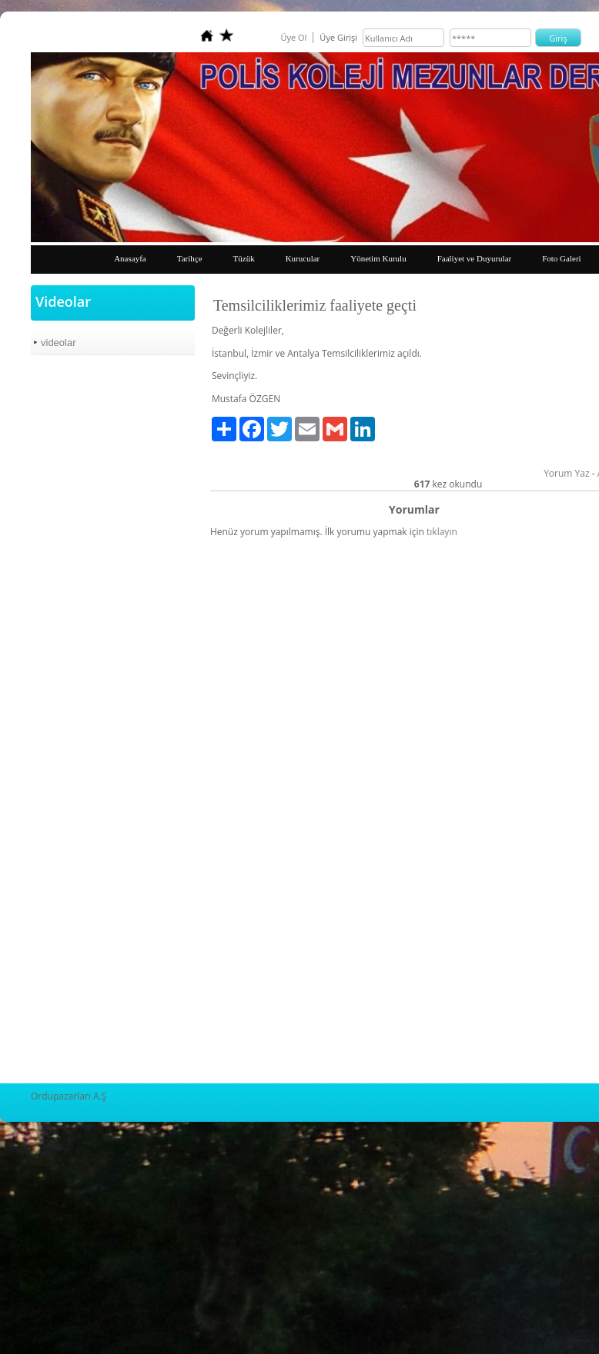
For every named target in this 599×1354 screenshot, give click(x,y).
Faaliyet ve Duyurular (474, 258)
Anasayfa (130, 258)
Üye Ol (293, 37)
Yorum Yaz (566, 473)
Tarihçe (189, 258)
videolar (58, 342)
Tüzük (244, 258)
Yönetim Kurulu (378, 258)
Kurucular (303, 258)
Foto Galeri (561, 258)
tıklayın (442, 531)
